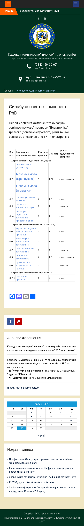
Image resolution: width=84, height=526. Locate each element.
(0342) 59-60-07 (46, 64)
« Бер (41, 435)
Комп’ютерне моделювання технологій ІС (23, 241)
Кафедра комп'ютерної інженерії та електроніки (42, 54)
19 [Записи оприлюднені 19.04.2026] (71, 420)
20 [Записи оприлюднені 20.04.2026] (12, 424)
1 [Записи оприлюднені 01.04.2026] (31, 413)
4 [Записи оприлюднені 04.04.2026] (60, 413)
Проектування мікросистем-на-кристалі (24, 265)
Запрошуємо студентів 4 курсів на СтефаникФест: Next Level (43, 477)
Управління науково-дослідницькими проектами (26, 231)
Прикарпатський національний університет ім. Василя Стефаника (40, 518)
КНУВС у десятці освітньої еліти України (31, 482)
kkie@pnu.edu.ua (43, 68)
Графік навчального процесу (23, 387)
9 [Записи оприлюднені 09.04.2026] (41, 416)
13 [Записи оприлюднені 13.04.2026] (12, 420)
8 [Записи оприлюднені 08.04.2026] (31, 416)
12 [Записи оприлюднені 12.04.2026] (71, 416)
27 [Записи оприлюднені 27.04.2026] (12, 428)
